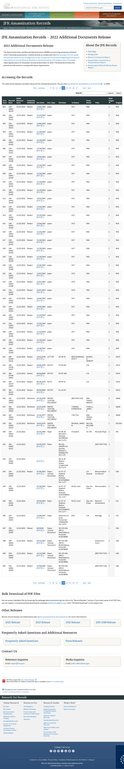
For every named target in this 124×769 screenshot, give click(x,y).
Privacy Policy (53, 760)
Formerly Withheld (31, 101)
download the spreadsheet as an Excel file (83, 84)
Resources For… (31, 703)
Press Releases (74, 641)
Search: (79, 93)
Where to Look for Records (50, 724)
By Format (6, 709)
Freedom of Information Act (68, 760)
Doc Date (40, 102)
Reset (119, 93)
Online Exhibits (8, 733)
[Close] (121, 747)
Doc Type (51, 102)
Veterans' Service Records (37, 15)
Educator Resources (61, 15)
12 (60, 88)
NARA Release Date (19, 100)
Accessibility (42, 760)
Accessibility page (57, 681)
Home (5, 28)
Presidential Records (10, 721)
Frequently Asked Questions (21, 641)
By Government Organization (8, 713)
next (84, 88)
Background (93, 54)
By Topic (6, 706)
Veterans (27, 719)
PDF (38, 109)
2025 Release (12, 622)
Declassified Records (51, 720)
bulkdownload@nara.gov (57, 603)
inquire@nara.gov (18, 663)
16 (73, 88)
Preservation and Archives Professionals (32, 713)
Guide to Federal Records (49, 716)
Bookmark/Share (105, 3)
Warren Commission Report (99, 57)
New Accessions (69, 709)
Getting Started (49, 706)
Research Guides (51, 703)
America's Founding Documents (112, 15)
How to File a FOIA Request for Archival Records (51, 734)
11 (57, 88)
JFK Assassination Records (36, 28)
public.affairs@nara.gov (80, 663)
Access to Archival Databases (9, 725)
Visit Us (87, 15)
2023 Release (42, 622)
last (89, 88)
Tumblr (62, 751)
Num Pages (111, 100)
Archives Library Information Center (9, 729)
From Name (88, 101)
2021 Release (73, 622)
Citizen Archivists (90, 3)
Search (117, 8)
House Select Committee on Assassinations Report (99, 61)
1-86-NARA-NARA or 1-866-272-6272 (62, 765)
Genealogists (28, 706)
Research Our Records (12, 15)
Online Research (11, 703)
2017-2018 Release (106, 622)
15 (70, 88)
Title (97, 102)
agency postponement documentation (52, 617)
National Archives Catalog (9, 717)
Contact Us (117, 3)
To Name (75, 102)
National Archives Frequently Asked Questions (50, 711)
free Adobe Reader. (29, 680)
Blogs (69, 751)
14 (67, 88)
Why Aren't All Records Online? (51, 728)
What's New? (69, 703)
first (35, 88)
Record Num (12, 101)
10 (53, 88)
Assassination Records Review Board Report (102, 66)
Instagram (58, 751)
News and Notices (70, 706)
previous (41, 88)
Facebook (51, 751)
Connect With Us (62, 747)
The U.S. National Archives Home (26, 6)
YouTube (65, 751)
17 (77, 88)
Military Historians (30, 709)
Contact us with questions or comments (15, 692)
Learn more (103, 765)
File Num (62, 102)
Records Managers (30, 716)
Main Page (92, 51)
